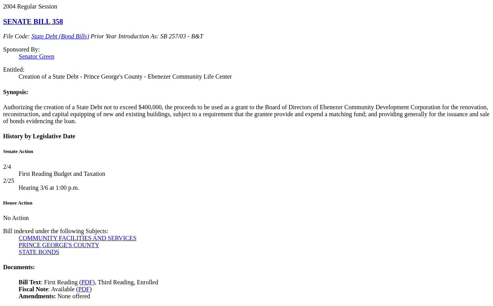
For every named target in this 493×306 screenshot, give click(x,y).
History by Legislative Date (39, 136)
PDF (87, 282)
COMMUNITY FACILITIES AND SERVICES (77, 238)
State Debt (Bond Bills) (60, 36)
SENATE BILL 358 (33, 21)
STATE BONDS (39, 252)
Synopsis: (15, 92)
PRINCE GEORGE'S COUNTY (59, 245)
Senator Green (36, 56)
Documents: (19, 267)
